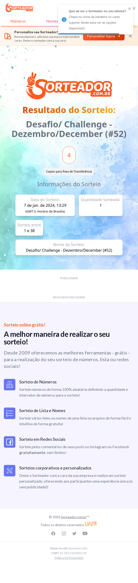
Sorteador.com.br (74, 517)
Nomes (52, 21)
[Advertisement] (69, 56)
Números (18, 21)
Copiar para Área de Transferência (69, 171)
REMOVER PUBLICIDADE (69, 297)
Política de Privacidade (69, 558)
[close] (129, 9)
